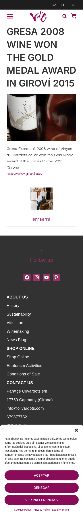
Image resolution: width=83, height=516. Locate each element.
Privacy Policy (42, 509)
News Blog (16, 340)
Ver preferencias (41, 500)
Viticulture (16, 322)
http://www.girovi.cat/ (24, 174)
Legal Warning (60, 509)
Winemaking (18, 331)
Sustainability (19, 314)
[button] (76, 430)
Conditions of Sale (23, 374)
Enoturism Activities (24, 365)
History (13, 305)
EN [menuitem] (72, 5)
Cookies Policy (22, 509)
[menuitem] (54, 5)
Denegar (42, 488)
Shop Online (18, 357)
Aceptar (41, 475)
